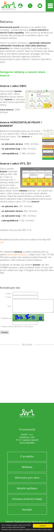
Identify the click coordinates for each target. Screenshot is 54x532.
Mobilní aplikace (27, 488)
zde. (2, 242)
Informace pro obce (27, 477)
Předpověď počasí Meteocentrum (30, 521)
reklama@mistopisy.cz (17, 254)
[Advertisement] (27, 374)
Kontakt (27, 509)
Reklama (27, 467)
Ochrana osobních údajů (27, 499)
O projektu (27, 456)
